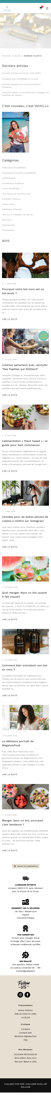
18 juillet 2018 (11, 736)
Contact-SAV (25, 1033)
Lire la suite (9, 319)
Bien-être (6, 220)
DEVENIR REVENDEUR (25, 1054)
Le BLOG (25, 1017)
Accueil (6, 56)
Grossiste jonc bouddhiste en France (21, 79)
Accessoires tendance (13, 183)
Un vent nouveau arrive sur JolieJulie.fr (21, 73)
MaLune (18, 1061)
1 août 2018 (10, 511)
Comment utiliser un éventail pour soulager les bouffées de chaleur (25, 93)
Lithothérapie (8, 178)
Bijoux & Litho (30, 1061)
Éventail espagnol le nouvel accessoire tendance (21, 85)
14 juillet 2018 (11, 815)
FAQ (25, 1040)
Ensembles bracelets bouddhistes (19, 173)
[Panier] (40, 8)
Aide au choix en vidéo (25, 1014)
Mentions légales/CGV (25, 1036)
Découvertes (8, 225)
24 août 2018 (11, 359)
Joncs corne (8, 204)
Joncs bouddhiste (10, 188)
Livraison (25, 1029)
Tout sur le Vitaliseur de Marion (17, 214)
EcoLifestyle (8, 230)
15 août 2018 (10, 435)
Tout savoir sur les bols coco (16, 194)
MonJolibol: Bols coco (25, 1058)
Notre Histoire (25, 1010)
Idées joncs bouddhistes (14, 167)
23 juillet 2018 (11, 660)
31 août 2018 (10, 284)
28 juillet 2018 (11, 587)
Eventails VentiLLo (11, 199)
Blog (18, 56)
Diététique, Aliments (12, 209)
